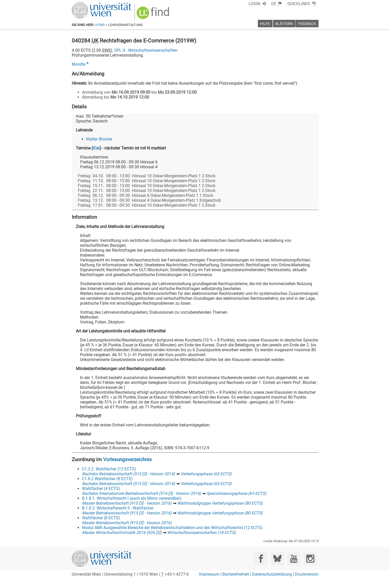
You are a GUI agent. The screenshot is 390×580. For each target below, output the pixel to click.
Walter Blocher (99, 139)
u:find (100, 25)
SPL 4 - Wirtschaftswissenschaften (145, 50)
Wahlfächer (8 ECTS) (101, 517)
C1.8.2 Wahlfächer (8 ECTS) (107, 478)
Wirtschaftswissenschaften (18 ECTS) (201, 532)
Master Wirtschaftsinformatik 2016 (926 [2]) (122, 532)
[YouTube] (293, 558)
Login (254, 3)
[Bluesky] (277, 558)
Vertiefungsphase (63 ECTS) (206, 473)
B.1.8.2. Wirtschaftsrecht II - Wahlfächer (117, 508)
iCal (96, 148)
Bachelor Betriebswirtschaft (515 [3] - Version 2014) (128, 473)
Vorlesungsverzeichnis (127, 459)
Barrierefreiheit (235, 574)
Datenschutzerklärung (272, 574)
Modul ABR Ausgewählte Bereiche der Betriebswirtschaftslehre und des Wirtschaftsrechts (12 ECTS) (172, 527)
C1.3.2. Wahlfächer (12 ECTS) (109, 469)
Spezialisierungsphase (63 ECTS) (236, 493)
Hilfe (265, 24)
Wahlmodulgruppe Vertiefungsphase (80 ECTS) (220, 503)
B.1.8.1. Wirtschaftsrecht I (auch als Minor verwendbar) (132, 498)
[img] (153, 14)
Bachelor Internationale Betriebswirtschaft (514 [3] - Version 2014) (141, 493)
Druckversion (307, 574)
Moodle (78, 64)
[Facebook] (260, 558)
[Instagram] (310, 558)
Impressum (209, 574)
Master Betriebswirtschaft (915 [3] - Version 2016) (127, 503)
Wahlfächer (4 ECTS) (101, 488)
